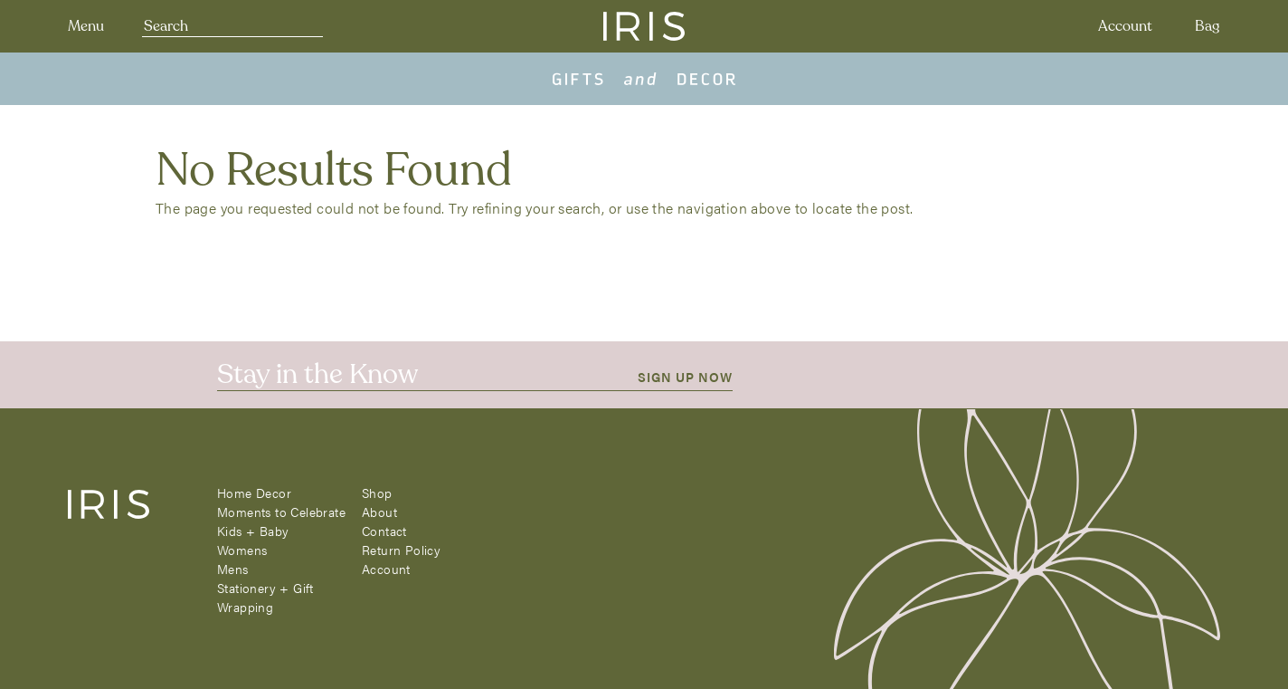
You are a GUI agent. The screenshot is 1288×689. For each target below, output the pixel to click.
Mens (233, 569)
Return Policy (401, 550)
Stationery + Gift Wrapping (265, 597)
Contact (384, 531)
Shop (377, 492)
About (379, 511)
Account (1125, 26)
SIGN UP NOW (685, 377)
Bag (1207, 26)
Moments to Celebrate (281, 511)
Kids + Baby (253, 531)
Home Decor (254, 492)
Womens (242, 550)
